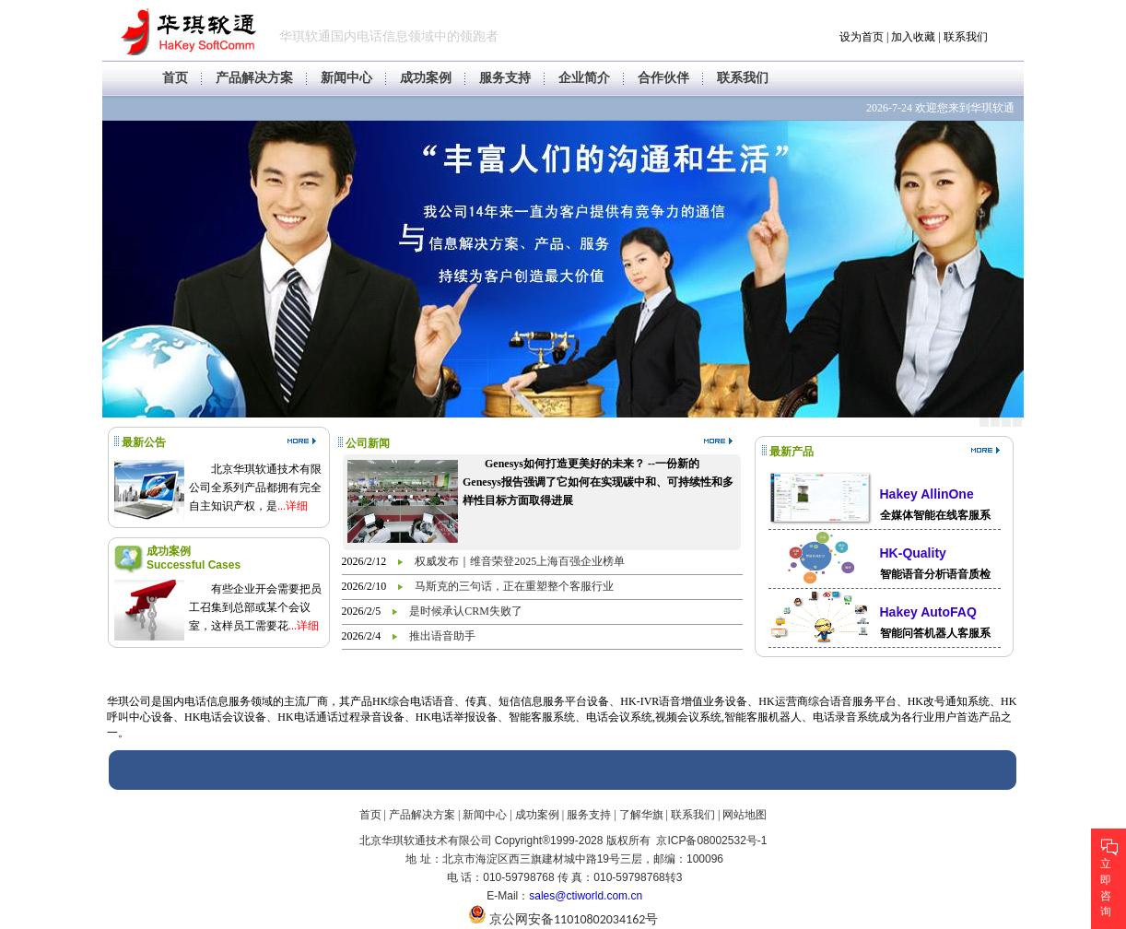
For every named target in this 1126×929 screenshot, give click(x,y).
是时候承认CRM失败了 (465, 611)
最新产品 (791, 451)
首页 (175, 78)
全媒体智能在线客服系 (935, 515)
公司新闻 (368, 443)
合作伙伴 (663, 78)
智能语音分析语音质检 (935, 574)
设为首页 (861, 36)
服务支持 (505, 78)
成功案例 (426, 78)
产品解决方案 (254, 78)
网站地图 (744, 814)
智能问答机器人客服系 (935, 633)
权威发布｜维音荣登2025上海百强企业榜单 (520, 561)
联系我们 (966, 36)
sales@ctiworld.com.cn (585, 895)
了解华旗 (641, 814)
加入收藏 (913, 36)
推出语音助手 (442, 635)
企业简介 (584, 78)
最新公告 (144, 442)
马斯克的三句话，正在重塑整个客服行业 (514, 586)
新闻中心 (346, 78)
